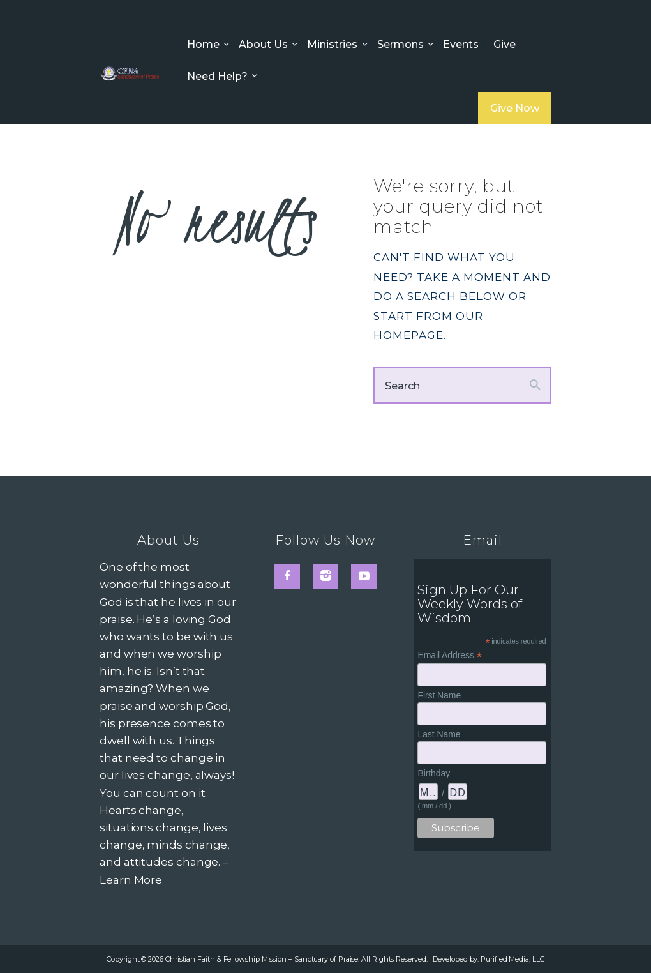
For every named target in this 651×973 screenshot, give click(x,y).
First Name (439, 695)
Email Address (449, 655)
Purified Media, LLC (512, 958)
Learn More (131, 879)
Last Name (438, 734)
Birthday (433, 773)
